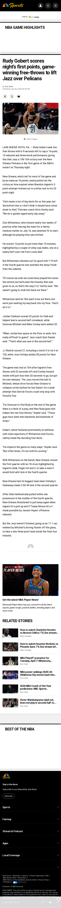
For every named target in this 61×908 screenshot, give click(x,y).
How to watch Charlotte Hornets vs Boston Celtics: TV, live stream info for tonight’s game (38, 631)
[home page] (13, 6)
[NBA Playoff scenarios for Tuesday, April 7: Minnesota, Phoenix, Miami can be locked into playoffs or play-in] (10, 661)
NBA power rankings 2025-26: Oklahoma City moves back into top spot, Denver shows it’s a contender (37, 673)
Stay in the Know (10, 784)
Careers (25, 876)
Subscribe (8, 796)
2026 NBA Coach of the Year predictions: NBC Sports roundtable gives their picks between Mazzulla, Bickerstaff (37, 687)
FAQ (46, 876)
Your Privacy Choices (26, 882)
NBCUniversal (18, 887)
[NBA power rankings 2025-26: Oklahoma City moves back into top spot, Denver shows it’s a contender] (10, 674)
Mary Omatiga (25, 636)
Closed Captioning (37, 876)
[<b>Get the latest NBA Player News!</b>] (30, 580)
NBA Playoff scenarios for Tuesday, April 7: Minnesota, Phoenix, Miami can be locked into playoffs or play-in (38, 659)
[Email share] (18, 96)
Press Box (22, 878)
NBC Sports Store (10, 878)
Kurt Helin (9, 86)
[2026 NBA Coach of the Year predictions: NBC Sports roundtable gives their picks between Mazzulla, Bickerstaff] (10, 688)
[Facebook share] (5, 96)
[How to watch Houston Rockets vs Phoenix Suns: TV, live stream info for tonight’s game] (10, 646)
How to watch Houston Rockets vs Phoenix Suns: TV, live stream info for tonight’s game (39, 645)
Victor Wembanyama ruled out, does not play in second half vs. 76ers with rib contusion (37, 701)
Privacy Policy (43, 880)
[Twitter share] (11, 96)
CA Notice (7, 882)
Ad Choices (7, 876)
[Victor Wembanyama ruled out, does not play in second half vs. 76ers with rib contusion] (10, 702)
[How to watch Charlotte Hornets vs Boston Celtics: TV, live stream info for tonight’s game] (10, 632)
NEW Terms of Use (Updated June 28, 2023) (19, 880)
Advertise (16, 876)
